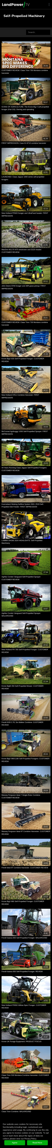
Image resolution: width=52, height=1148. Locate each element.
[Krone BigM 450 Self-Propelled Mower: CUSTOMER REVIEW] (26, 687)
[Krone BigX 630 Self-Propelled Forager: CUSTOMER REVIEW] (26, 360)
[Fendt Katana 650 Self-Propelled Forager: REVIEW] (26, 971)
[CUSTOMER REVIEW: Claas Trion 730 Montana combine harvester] (26, 323)
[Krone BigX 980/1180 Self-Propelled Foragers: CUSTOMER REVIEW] (26, 760)
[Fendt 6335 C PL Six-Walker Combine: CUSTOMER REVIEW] (26, 723)
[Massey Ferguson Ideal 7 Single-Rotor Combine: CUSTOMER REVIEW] (26, 796)
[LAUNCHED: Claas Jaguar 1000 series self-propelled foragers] (26, 178)
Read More (37, 1142)
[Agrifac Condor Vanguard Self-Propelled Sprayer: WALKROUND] (26, 614)
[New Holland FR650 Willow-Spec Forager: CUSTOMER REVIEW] (26, 1006)
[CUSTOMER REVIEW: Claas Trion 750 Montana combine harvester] (26, 71)
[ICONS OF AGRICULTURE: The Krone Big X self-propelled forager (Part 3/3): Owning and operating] (26, 108)
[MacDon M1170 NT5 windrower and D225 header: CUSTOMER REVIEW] (26, 251)
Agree (14, 1142)
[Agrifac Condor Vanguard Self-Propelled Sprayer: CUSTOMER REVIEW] (26, 578)
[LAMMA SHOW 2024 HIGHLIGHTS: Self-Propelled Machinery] (26, 542)
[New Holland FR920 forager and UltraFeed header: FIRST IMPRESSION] (26, 214)
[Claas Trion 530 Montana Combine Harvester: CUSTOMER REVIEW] (26, 1076)
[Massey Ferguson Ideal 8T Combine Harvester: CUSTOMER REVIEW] (26, 832)
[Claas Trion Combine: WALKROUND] (26, 1111)
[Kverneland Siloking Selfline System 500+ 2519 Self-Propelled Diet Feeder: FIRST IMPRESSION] (26, 505)
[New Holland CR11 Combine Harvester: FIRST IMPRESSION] (26, 396)
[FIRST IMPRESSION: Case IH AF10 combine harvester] (26, 143)
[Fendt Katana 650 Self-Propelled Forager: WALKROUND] (26, 937)
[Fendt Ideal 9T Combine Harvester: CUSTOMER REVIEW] (26, 867)
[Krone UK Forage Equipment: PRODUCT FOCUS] (26, 1041)
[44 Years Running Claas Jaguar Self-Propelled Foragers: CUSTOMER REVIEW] (26, 469)
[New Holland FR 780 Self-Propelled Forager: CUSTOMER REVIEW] (26, 651)
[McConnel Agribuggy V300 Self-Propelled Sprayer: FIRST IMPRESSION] (26, 432)
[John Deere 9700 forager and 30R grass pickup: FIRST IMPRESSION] (26, 287)
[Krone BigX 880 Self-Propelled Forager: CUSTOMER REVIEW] (26, 902)
